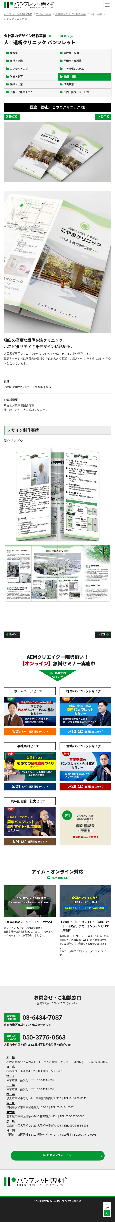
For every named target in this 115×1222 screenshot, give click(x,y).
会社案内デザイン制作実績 (70, 14)
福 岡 (10, 1130)
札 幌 (10, 1057)
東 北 (10, 1066)
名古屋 (10, 1112)
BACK (13, 116)
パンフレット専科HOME (18, 14)
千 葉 (10, 1085)
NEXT (102, 116)
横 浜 (10, 1094)
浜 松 (10, 1103)
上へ (107, 1207)
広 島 (10, 1121)
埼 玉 (10, 1076)
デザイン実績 (43, 14)
